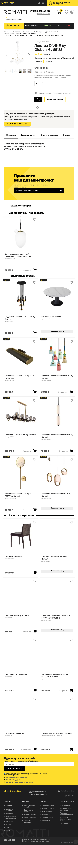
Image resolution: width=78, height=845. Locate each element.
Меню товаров (31, 26)
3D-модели (64, 823)
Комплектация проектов (66, 809)
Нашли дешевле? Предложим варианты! (52, 93)
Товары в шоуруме (27, 821)
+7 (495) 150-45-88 (40, 11)
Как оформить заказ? (29, 806)
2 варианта (27, 270)
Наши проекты (48, 808)
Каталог (14, 26)
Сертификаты (47, 817)
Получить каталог (17, 124)
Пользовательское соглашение (36, 841)
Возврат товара (30, 814)
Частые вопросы (30, 817)
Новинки (47, 26)
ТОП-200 (8, 821)
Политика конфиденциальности (37, 840)
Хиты (59, 26)
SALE (68, 26)
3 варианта (27, 451)
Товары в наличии (9, 810)
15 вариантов (26, 749)
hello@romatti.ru (66, 791)
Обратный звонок (43, 14)
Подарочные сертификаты (10, 817)
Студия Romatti (48, 805)
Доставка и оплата (28, 810)
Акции (8, 824)
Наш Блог (46, 814)
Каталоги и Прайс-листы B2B (65, 819)
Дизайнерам (65, 805)
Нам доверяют (48, 811)
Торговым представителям (66, 813)
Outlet (7, 830)
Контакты (46, 820)
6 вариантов (63, 392)
